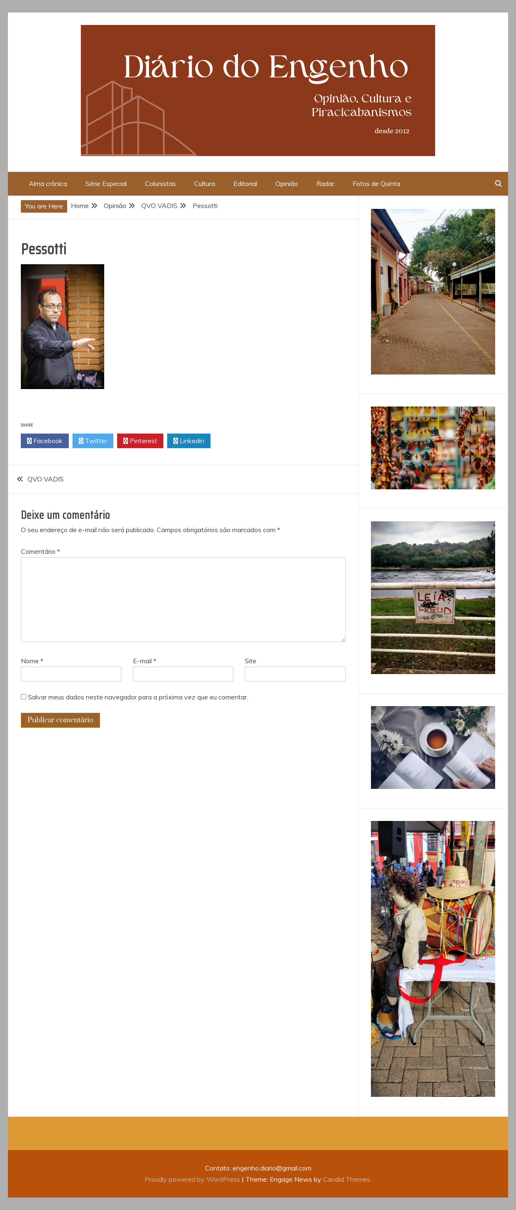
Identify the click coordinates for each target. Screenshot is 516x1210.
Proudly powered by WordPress (193, 1179)
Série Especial (106, 183)
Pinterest (140, 441)
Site (250, 661)
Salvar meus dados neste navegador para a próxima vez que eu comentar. (138, 697)
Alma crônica (48, 183)
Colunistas (160, 183)
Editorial (245, 183)
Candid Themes (346, 1179)
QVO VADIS (46, 479)
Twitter (93, 441)
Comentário (40, 551)
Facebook (45, 441)
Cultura (204, 183)
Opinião (287, 183)
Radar (325, 183)
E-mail (144, 661)
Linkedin (188, 441)
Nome (32, 661)
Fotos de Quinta (376, 183)
